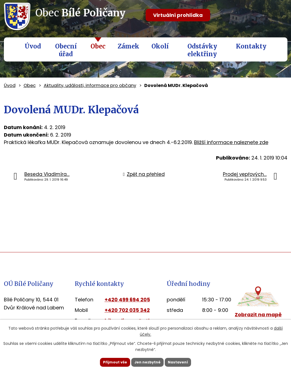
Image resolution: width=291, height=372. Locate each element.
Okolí (160, 46)
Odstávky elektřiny (202, 50)
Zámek (128, 46)
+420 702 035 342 (127, 310)
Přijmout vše (107, 362)
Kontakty (251, 46)
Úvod (33, 46)
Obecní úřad (66, 50)
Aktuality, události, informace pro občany (90, 85)
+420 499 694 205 (127, 299)
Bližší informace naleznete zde (231, 142)
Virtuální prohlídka (178, 15)
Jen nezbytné (147, 362)
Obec (98, 46)
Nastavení (186, 362)
